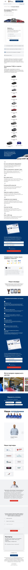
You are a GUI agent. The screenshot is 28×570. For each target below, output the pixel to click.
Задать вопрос (14, 530)
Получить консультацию (14, 40)
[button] (23, 272)
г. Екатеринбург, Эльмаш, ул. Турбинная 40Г (12, 544)
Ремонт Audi (9, 6)
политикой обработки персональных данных (13, 38)
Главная (5, 6)
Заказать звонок (19, 1)
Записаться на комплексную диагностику (14, 367)
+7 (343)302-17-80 (21, 4)
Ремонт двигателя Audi (15, 6)
